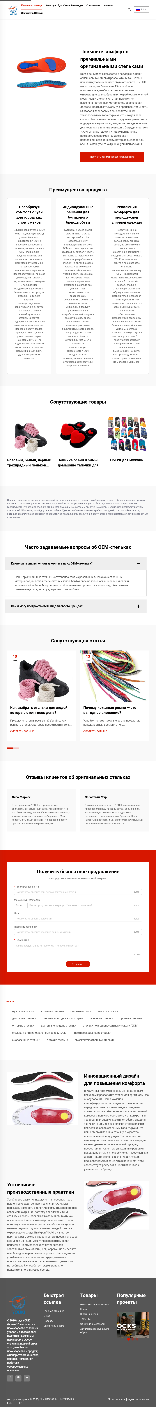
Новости (108, 5)
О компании (93, 5)
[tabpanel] (133, 1324)
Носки (83, 1309)
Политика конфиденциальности (128, 1399)
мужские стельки (23, 1011)
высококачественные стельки (94, 1040)
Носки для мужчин (126, 460)
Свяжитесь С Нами (32, 13)
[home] (13, 9)
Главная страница (54, 1311)
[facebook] (10, 1378)
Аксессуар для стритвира (94, 1304)
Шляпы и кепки (89, 1314)
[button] (10, 748)
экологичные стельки (26, 1040)
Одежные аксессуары (92, 1324)
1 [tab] (128, 1339)
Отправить (78, 964)
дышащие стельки (24, 1018)
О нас (47, 1315)
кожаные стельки (52, 1011)
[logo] (18, 1302)
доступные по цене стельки (58, 1025)
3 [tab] (137, 1339)
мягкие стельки (108, 1011)
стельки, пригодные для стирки (63, 1018)
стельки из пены (81, 1011)
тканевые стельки (101, 1018)
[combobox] (21, 905)
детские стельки (57, 1040)
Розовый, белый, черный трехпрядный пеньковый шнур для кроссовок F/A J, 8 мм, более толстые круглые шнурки (29, 463)
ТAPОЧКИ (85, 1318)
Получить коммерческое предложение (112, 156)
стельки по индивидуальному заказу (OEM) (39, 1032)
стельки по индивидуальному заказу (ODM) (110, 1025)
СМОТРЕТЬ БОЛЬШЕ (22, 731)
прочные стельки (131, 1018)
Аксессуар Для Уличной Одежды (64, 5)
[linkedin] (27, 1378)
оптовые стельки (23, 1025)
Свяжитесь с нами (54, 1325)
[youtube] (18, 1378)
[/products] (133, 1324)
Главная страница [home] (31, 5)
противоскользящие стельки (92, 1032)
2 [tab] (132, 1339)
